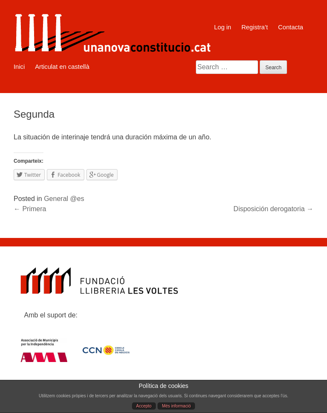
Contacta (290, 27)
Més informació (176, 406)
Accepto (144, 406)
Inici (19, 66)
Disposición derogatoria (273, 208)
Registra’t (254, 27)
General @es (64, 198)
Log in (222, 27)
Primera (30, 208)
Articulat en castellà (62, 66)
